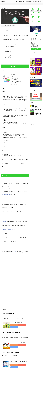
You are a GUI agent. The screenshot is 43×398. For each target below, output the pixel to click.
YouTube (33, 126)
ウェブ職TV (19, 252)
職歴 (7, 50)
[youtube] (35, 52)
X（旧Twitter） (9, 55)
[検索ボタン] (41, 1)
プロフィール (9, 47)
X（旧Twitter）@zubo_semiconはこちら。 (9, 229)
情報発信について (8, 51)
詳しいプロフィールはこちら (36, 49)
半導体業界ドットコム (6, 1)
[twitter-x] (34, 52)
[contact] (37, 52)
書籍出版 (8, 58)
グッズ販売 (8, 56)
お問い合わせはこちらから (6, 194)
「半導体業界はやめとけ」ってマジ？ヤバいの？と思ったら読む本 (14, 378)
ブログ (33, 125)
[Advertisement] (15, 387)
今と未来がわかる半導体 (19, 322)
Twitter (13, 211)
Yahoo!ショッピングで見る (14, 367)
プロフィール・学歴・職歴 (9, 46)
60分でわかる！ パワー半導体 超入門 (19, 342)
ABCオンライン (14, 251)
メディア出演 (9, 57)
